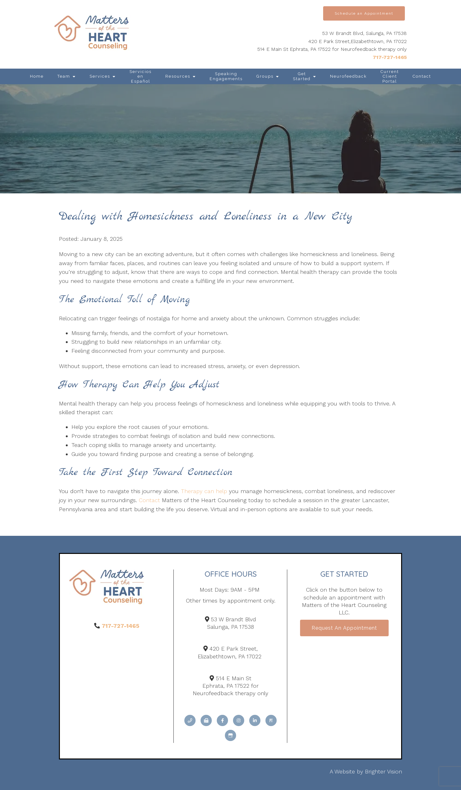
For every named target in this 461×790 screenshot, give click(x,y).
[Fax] (206, 720)
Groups (265, 76)
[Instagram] (238, 720)
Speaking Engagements (226, 76)
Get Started (302, 76)
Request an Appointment (344, 628)
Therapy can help (204, 491)
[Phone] (190, 720)
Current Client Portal (390, 76)
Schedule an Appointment (364, 13)
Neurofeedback (348, 76)
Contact (422, 76)
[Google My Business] (230, 735)
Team (63, 76)
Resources (177, 76)
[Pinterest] (271, 720)
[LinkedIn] (254, 720)
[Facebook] (222, 720)
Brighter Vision (383, 771)
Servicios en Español (140, 76)
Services (100, 76)
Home (37, 76)
